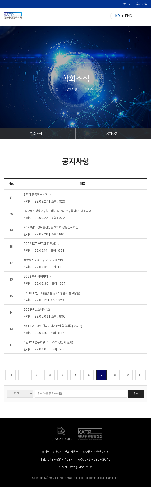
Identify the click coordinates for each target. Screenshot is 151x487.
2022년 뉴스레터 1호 (37, 309)
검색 (136, 394)
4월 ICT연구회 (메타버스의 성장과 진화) (48, 342)
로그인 (127, 4)
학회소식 (36, 134)
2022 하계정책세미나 (37, 276)
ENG (128, 16)
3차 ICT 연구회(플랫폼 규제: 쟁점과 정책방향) (52, 293)
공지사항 (112, 134)
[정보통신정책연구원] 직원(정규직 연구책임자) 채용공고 (57, 211)
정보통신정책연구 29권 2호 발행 (43, 260)
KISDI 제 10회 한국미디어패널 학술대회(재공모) (53, 326)
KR (117, 16)
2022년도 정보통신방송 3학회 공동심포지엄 (51, 227)
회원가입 (141, 4)
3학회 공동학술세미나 (37, 194)
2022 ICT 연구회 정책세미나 (42, 244)
